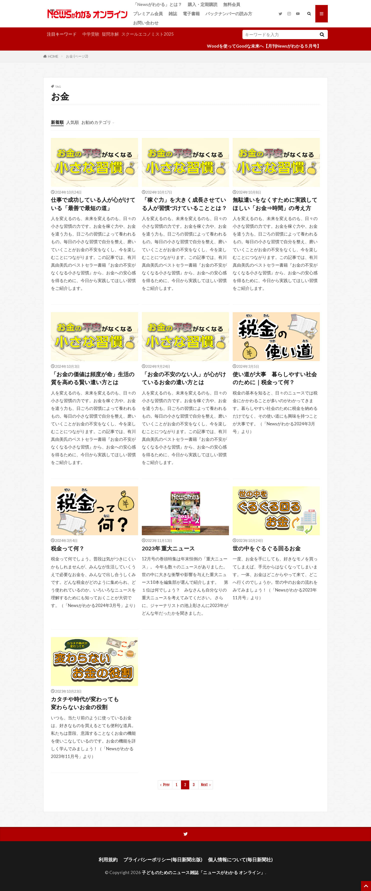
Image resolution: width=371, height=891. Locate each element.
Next (204, 784)
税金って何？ (67, 548)
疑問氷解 (110, 34)
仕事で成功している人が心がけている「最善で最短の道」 (93, 204)
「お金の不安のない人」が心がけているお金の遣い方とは (184, 378)
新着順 (57, 122)
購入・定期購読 (202, 4)
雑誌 (173, 13)
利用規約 (108, 859)
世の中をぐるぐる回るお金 (267, 548)
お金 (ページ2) (77, 56)
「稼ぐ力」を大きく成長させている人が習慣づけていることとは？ (184, 204)
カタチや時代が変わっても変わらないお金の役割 (85, 703)
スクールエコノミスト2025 (147, 34)
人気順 (72, 122)
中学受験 (90, 34)
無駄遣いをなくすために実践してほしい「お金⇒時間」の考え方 (275, 204)
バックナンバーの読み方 (228, 13)
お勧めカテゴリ (96, 122)
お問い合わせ (146, 22)
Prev (166, 784)
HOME (53, 56)
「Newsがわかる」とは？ (157, 4)
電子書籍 (191, 13)
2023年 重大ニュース (168, 548)
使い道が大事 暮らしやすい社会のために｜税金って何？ (275, 378)
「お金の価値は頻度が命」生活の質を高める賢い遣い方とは (93, 378)
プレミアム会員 (148, 13)
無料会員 (231, 4)
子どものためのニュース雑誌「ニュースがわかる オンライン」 (203, 872)
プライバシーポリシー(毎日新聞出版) (162, 859)
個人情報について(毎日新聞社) (240, 859)
